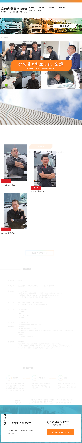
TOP (1, 37)
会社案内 (41, 8)
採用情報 (51, 8)
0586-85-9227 (34, 428)
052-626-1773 (60, 381)
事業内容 (32, 8)
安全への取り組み (73, 426)
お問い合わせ (63, 8)
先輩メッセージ (70, 428)
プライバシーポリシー (69, 431)
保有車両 (64, 426)
